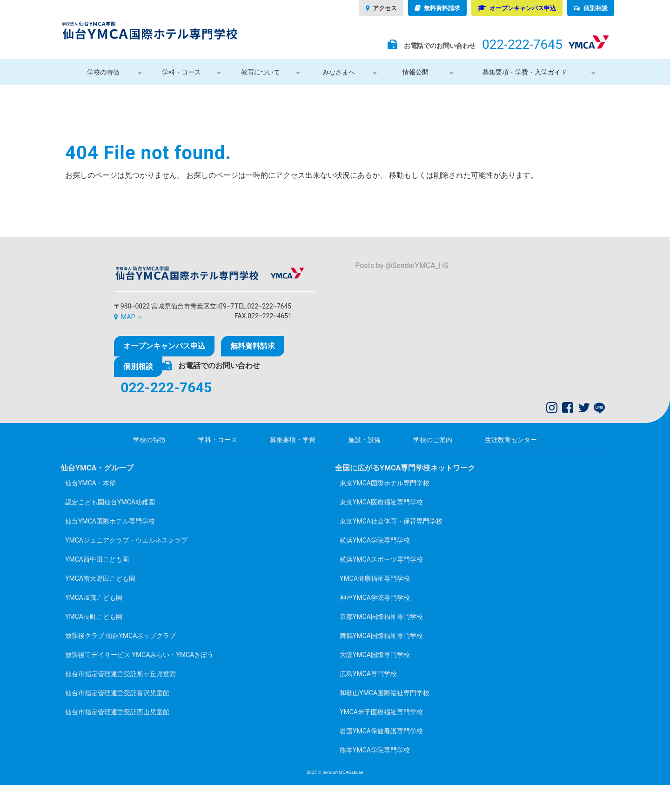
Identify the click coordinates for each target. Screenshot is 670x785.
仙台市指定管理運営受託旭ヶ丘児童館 (120, 674)
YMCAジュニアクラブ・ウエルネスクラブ (126, 540)
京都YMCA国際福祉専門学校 (381, 616)
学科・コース (181, 72)
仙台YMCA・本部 (90, 483)
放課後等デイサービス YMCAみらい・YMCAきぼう (139, 654)
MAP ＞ (132, 317)
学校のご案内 (432, 439)
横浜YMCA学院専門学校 (375, 540)
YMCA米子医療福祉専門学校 (381, 712)
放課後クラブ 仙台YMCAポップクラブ (120, 635)
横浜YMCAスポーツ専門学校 (381, 559)
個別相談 (595, 8)
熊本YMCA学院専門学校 (375, 750)
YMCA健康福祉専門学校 (375, 578)
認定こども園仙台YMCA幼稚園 (110, 502)
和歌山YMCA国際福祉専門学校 (384, 693)
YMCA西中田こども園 (97, 559)
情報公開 (415, 72)
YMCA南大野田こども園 (100, 578)
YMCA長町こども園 (93, 616)
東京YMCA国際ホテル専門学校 (384, 483)
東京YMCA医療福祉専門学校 (381, 502)
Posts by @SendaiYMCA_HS (402, 265)
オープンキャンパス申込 (522, 8)
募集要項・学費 (292, 439)
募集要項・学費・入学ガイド (524, 72)
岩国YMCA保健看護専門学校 (381, 731)
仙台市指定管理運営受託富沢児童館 (117, 693)
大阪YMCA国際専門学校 (375, 654)
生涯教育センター (511, 439)
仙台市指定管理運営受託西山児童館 (117, 712)
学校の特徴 (103, 72)
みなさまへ (338, 72)
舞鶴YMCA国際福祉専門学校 (381, 635)
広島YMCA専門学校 (368, 674)
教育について (260, 72)
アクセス (385, 8)
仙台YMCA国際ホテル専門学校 (110, 521)
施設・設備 (364, 439)
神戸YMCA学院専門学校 (375, 597)
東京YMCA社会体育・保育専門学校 (391, 521)
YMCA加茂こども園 (93, 597)
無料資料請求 (442, 8)
